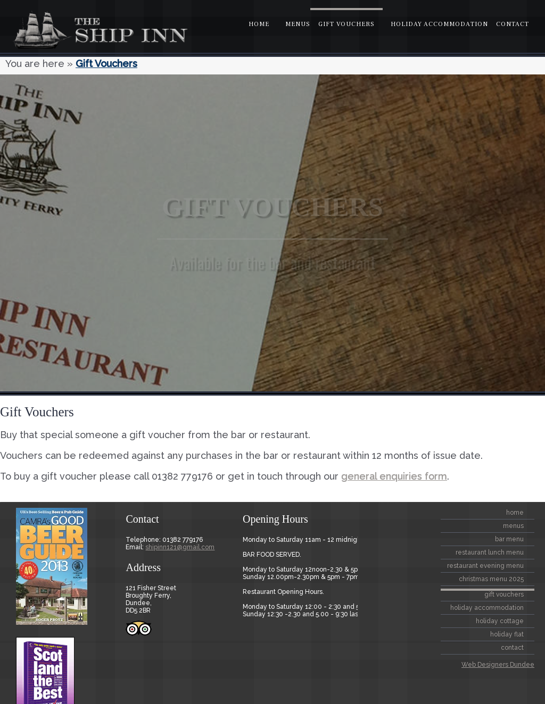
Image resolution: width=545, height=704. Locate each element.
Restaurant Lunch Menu (490, 552)
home (259, 24)
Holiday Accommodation (439, 24)
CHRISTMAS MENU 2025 (491, 579)
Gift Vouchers (346, 24)
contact (512, 24)
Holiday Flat (507, 634)
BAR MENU (509, 539)
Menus (297, 24)
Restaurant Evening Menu (485, 565)
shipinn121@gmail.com (179, 547)
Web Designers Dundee (497, 664)
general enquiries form (394, 476)
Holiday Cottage (500, 621)
